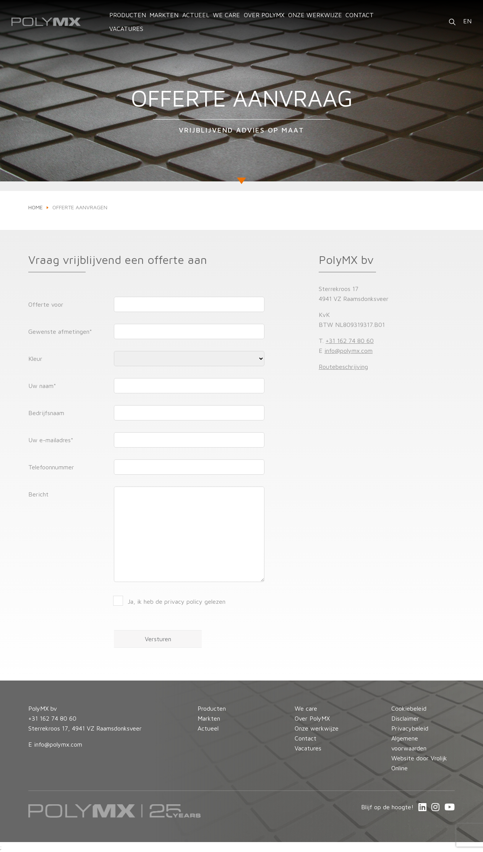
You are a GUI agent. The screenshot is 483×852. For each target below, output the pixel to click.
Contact (359, 14)
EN (467, 21)
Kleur (35, 358)
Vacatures (126, 28)
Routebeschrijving (343, 366)
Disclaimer (405, 718)
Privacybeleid (409, 728)
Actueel (195, 14)
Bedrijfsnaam (46, 412)
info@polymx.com (348, 350)
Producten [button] (127, 14)
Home (35, 207)
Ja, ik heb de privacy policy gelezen (176, 601)
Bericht (38, 494)
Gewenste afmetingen (60, 331)
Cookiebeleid (408, 708)
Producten (212, 708)
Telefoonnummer (51, 467)
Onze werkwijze (315, 14)
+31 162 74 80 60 (350, 340)
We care (226, 14)
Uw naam (42, 386)
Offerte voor (45, 304)
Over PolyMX (264, 14)
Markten (209, 718)
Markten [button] (163, 14)
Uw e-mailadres (50, 440)
